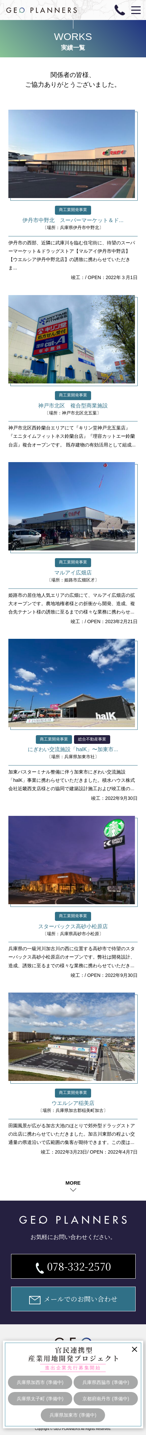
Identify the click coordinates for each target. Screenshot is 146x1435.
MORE (72, 1183)
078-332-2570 (73, 1266)
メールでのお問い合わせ (73, 1299)
